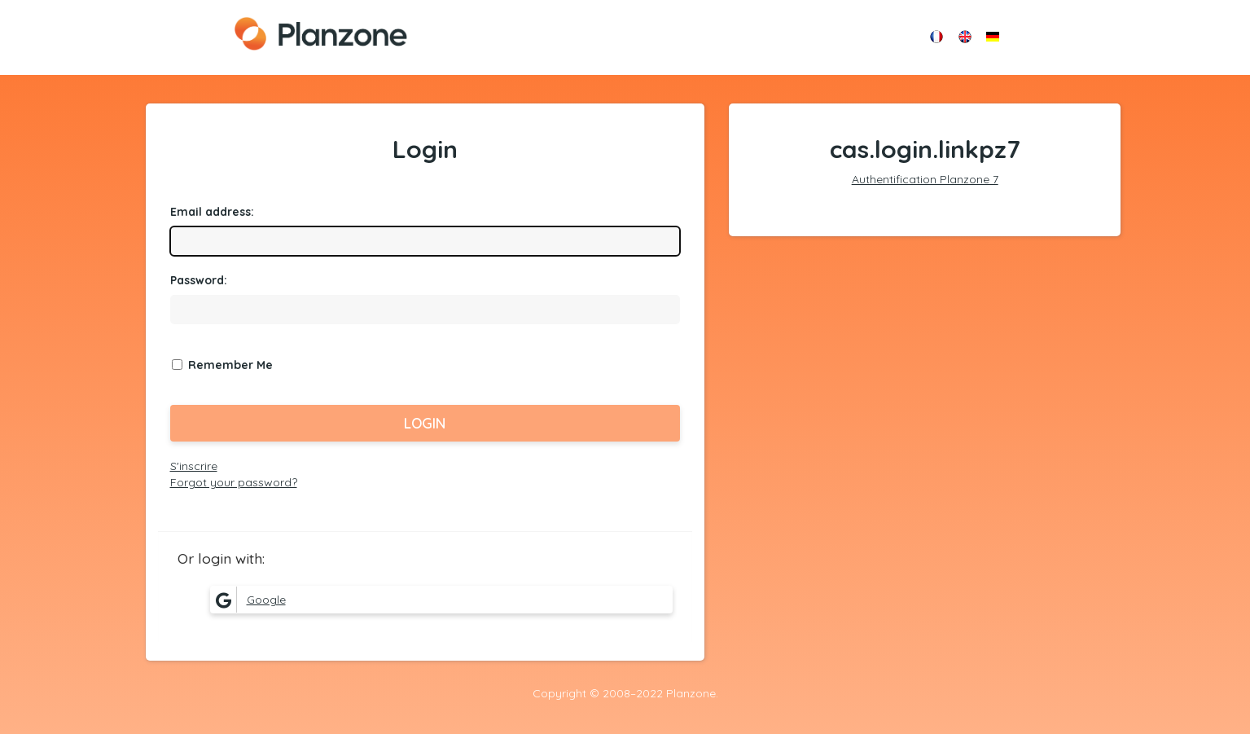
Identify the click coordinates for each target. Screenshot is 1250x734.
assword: (198, 280)
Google (248, 600)
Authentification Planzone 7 (925, 179)
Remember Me (230, 365)
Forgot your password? (233, 482)
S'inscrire (193, 466)
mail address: (212, 211)
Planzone (321, 33)
